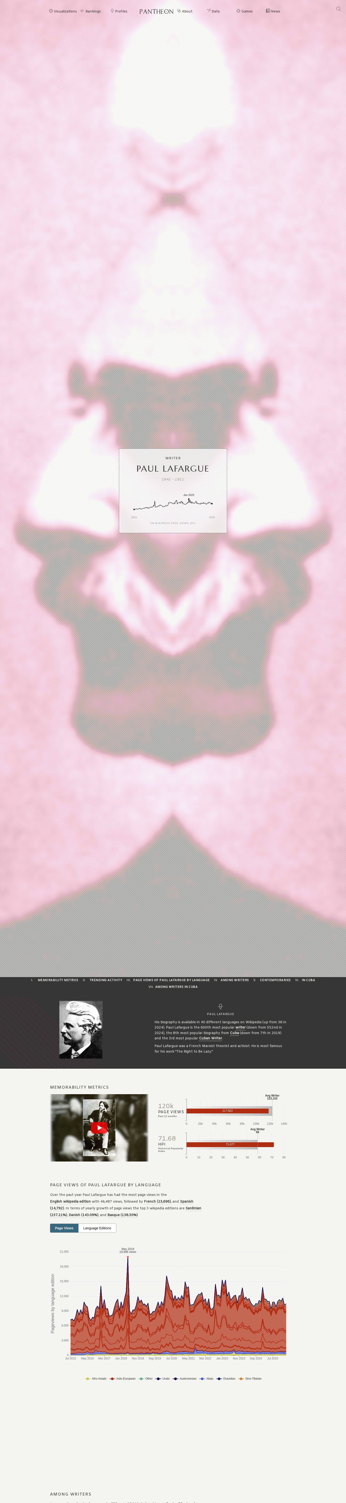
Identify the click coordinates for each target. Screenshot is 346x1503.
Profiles (121, 12)
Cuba (234, 1033)
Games (247, 12)
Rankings (93, 12)
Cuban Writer (210, 1038)
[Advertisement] (145, 1437)
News (275, 12)
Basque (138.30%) (122, 1215)
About (187, 12)
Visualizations (65, 12)
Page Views (64, 1228)
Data (216, 12)
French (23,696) (157, 1202)
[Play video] (99, 1128)
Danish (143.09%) (83, 1215)
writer (240, 1027)
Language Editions (97, 1228)
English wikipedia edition (70, 1202)
